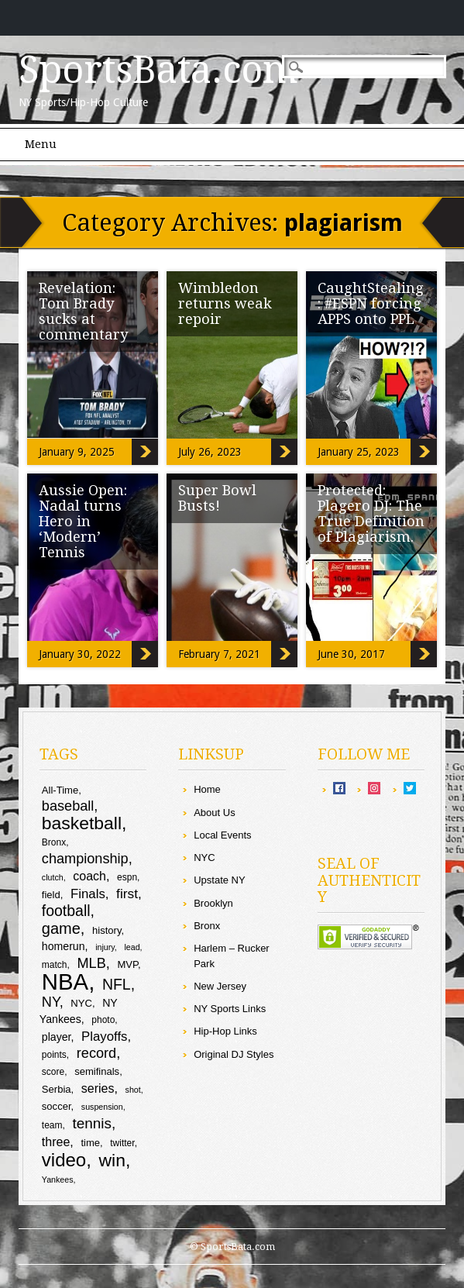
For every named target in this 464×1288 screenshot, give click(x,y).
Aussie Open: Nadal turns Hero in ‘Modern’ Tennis (83, 521)
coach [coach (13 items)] (89, 876)
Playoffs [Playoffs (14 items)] (104, 1036)
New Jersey (220, 986)
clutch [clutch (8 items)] (53, 877)
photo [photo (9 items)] (103, 1019)
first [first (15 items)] (127, 893)
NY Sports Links (230, 1008)
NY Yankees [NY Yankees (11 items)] (79, 1011)
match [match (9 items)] (54, 964)
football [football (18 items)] (66, 910)
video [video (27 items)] (64, 1159)
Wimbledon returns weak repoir (225, 303)
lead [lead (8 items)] (131, 947)
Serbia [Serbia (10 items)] (56, 1089)
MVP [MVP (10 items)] (127, 964)
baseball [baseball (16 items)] (68, 806)
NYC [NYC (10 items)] (81, 1003)
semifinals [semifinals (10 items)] (96, 1071)
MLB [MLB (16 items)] (91, 963)
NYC (204, 857)
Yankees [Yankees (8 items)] (58, 1179)
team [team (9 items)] (52, 1125)
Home (207, 789)
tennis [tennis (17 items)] (92, 1123)
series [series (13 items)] (98, 1088)
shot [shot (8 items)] (133, 1089)
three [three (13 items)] (56, 1142)
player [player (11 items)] (56, 1037)
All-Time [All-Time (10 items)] (60, 790)
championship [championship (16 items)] (85, 858)
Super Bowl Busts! (217, 498)
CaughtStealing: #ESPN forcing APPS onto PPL (371, 303)
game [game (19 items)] (61, 928)
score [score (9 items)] (53, 1071)
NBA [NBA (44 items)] (65, 981)
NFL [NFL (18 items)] (116, 984)
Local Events (222, 835)
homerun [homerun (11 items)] (63, 946)
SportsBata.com (158, 69)
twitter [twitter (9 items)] (122, 1143)
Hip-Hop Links (225, 1031)
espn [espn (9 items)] (127, 877)
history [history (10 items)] (106, 930)
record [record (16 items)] (96, 1053)
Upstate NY (219, 880)
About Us (214, 812)
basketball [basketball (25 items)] (82, 823)
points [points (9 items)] (54, 1054)
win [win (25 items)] (112, 1160)
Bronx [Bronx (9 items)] (54, 842)
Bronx (207, 926)
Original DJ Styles (233, 1054)
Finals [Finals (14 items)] (87, 894)
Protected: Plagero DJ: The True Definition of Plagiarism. (371, 513)
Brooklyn (213, 903)
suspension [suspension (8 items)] (102, 1106)
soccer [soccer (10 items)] (56, 1106)
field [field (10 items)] (51, 895)
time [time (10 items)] (90, 1143)
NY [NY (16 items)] (51, 1002)
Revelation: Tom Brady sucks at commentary (83, 311)
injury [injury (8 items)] (105, 947)
